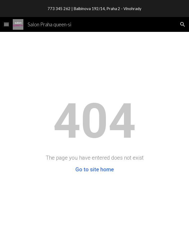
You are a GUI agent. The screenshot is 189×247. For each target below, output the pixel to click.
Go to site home (94, 169)
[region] (94, 8)
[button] (6, 24)
